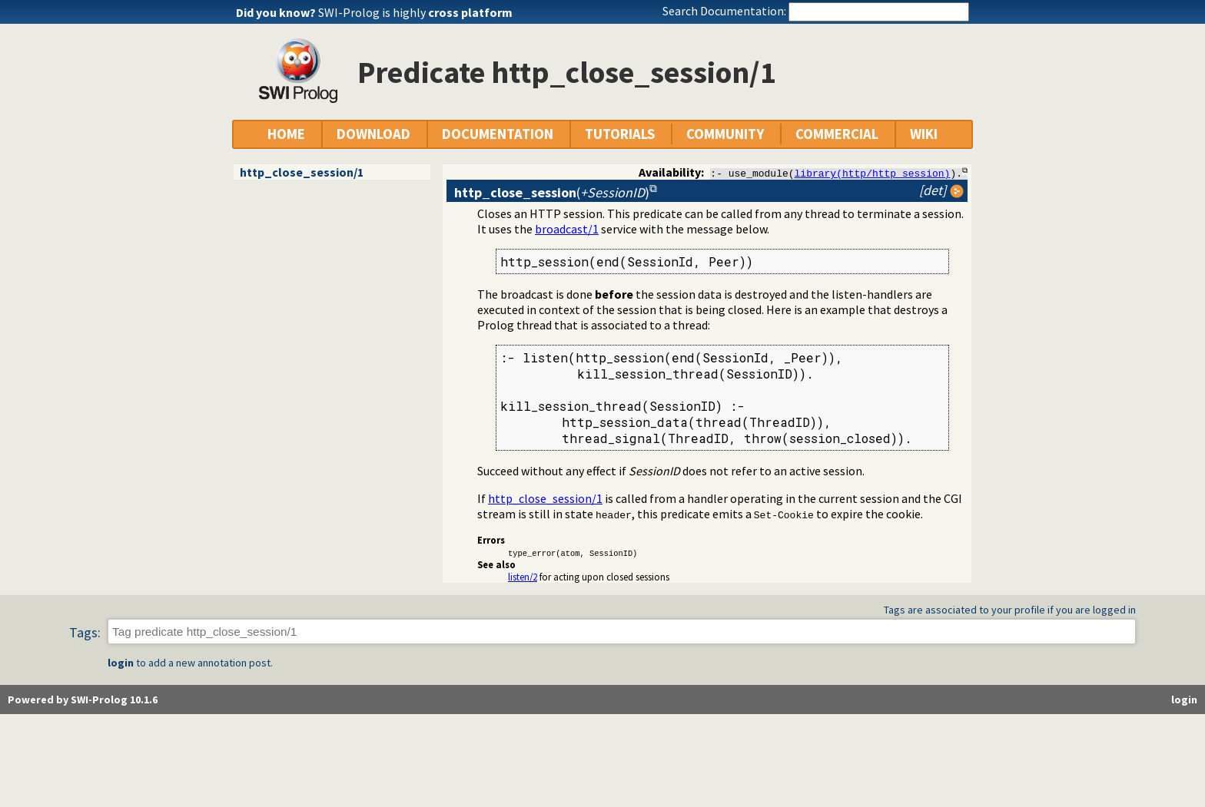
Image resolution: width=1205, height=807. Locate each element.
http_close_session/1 (301, 172)
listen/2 (522, 577)
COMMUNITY (725, 134)
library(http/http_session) (873, 173)
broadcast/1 (567, 228)
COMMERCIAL (836, 134)
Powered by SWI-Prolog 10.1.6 (83, 700)
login (121, 663)
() (551, 192)
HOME (286, 134)
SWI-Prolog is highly (415, 12)
